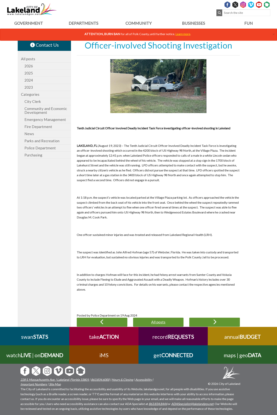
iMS (103, 355)
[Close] (273, 33)
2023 (28, 87)
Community (138, 23)
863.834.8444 (158, 404)
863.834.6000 (100, 379)
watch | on (34, 355)
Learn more (182, 34)
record (173, 337)
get (173, 355)
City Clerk (32, 101)
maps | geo (242, 355)
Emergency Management (45, 119)
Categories (30, 94)
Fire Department (38, 126)
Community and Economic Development (45, 110)
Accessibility (143, 379)
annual (242, 337)
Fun (248, 23)
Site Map (55, 384)
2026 (28, 66)
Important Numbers (33, 384)
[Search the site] (246, 12)
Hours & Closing (122, 379)
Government (28, 23)
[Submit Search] (219, 12)
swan (34, 337)
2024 (28, 80)
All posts (28, 59)
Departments (83, 23)
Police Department (40, 148)
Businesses (193, 23)
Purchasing (33, 155)
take (104, 337)
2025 (28, 73)
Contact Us (44, 45)
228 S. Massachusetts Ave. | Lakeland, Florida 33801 (54, 379)
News (29, 133)
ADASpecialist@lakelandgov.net (192, 404)
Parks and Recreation (41, 141)
